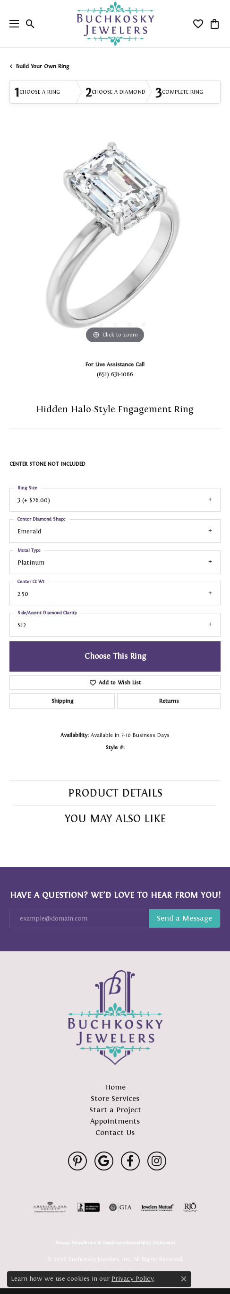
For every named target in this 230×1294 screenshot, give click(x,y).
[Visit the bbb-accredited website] (88, 1207)
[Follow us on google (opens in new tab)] (103, 1161)
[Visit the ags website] (50, 1207)
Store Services (115, 1098)
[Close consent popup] (184, 1279)
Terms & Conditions (104, 1243)
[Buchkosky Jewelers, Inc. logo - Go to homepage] (115, 24)
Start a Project (115, 1110)
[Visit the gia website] (120, 1207)
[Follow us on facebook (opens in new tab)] (130, 1161)
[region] (115, 240)
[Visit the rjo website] (190, 1207)
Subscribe (184, 918)
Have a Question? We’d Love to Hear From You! (115, 895)
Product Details (115, 793)
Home (115, 1087)
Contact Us (115, 1132)
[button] (30, 23)
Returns (169, 701)
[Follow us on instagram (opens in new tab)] (156, 1161)
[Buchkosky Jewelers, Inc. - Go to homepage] (115, 1017)
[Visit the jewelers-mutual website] (157, 1207)
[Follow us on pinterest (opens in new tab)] (77, 1161)
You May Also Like (115, 818)
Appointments (115, 1121)
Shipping (62, 701)
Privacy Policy (69, 1243)
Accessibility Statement (150, 1243)
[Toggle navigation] (12, 23)
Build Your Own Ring (42, 66)
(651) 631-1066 (115, 374)
